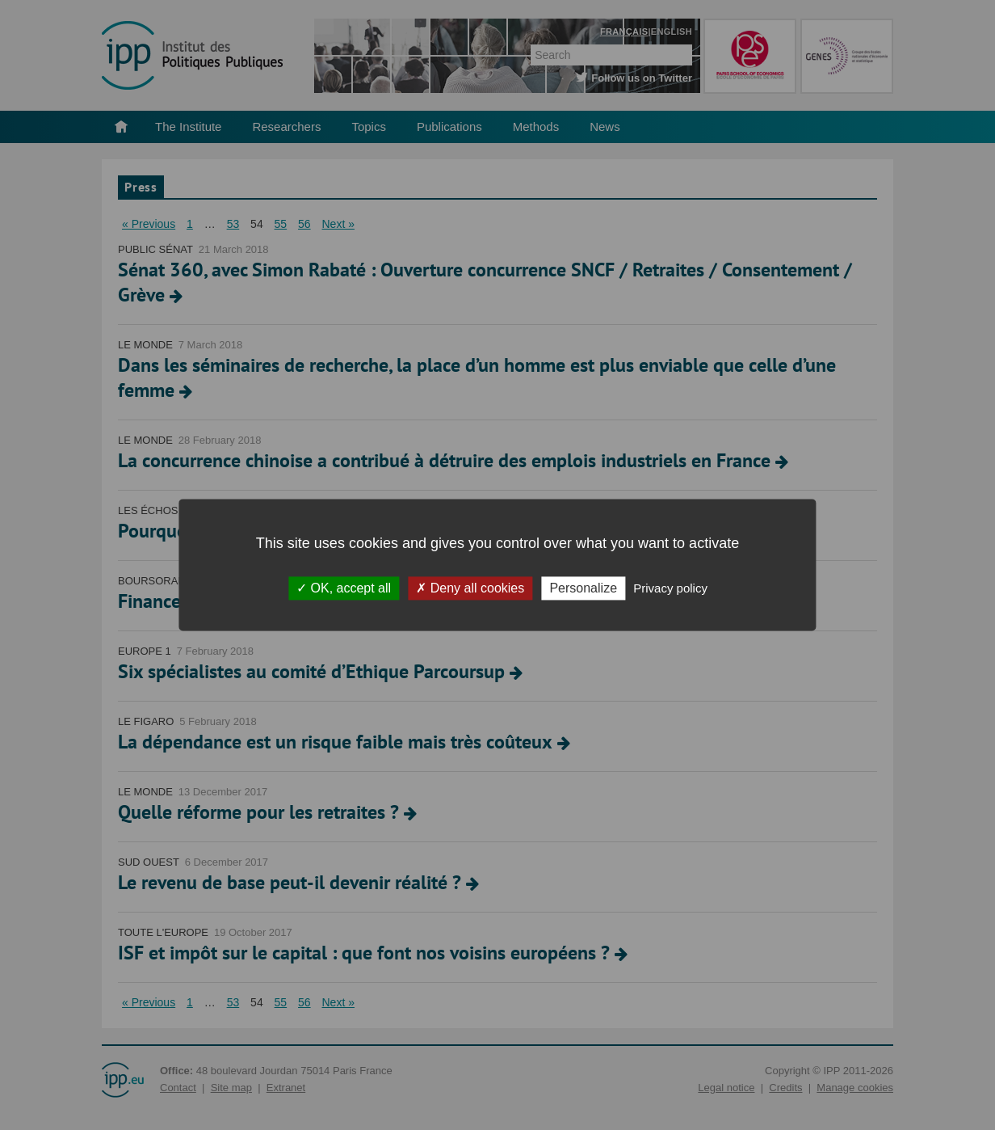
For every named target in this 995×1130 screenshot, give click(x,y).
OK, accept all (343, 588)
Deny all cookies (470, 588)
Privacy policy (670, 588)
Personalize (583, 588)
